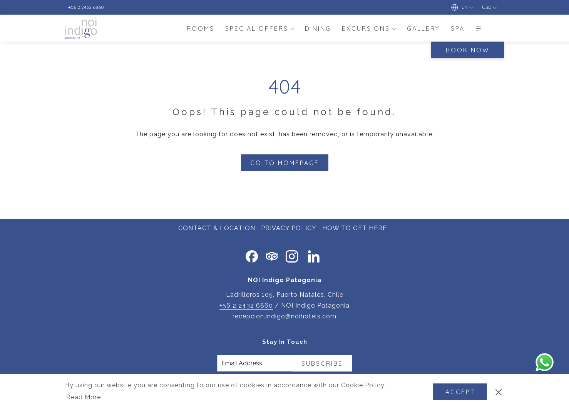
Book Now (467, 50)
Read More (84, 398)
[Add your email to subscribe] (254, 363)
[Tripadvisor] (272, 255)
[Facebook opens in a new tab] (252, 255)
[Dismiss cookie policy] (498, 392)
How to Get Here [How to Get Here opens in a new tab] (355, 228)
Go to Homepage (284, 163)
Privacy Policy (288, 228)
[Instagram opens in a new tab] (292, 255)
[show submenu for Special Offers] (292, 28)
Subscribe (322, 363)
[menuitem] (200, 28)
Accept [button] (460, 392)
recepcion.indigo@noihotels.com (284, 316)
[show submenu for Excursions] (394, 28)
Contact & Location (216, 228)
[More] (478, 28)
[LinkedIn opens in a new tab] (314, 255)
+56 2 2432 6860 (246, 305)
